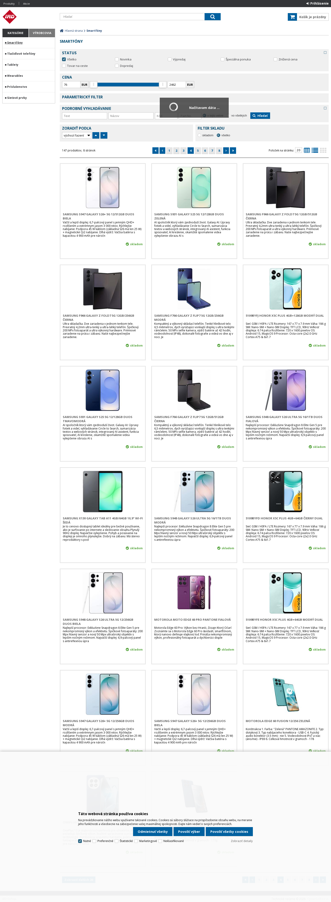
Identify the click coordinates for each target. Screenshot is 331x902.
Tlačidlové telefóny (21, 54)
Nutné (87, 841)
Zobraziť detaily (242, 841)
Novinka (125, 59)
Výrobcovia (42, 33)
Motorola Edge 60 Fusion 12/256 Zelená (278, 721)
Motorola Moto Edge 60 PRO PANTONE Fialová (192, 619)
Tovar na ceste (77, 66)
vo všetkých (239, 115)
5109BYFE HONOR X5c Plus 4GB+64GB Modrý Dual (284, 619)
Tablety (12, 65)
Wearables (15, 76)
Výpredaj (179, 59)
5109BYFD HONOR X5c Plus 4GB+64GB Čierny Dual (284, 518)
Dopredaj (126, 66)
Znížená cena (288, 59)
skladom (207, 135)
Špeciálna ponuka (238, 59)
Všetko (72, 59)
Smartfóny (15, 43)
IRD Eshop (28, 16)
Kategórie (15, 33)
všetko (225, 135)
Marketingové (148, 841)
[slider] (93, 84)
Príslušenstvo (17, 87)
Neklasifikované (173, 841)
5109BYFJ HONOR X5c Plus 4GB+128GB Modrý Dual (285, 315)
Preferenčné (105, 841)
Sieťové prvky (17, 98)
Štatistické (126, 841)
